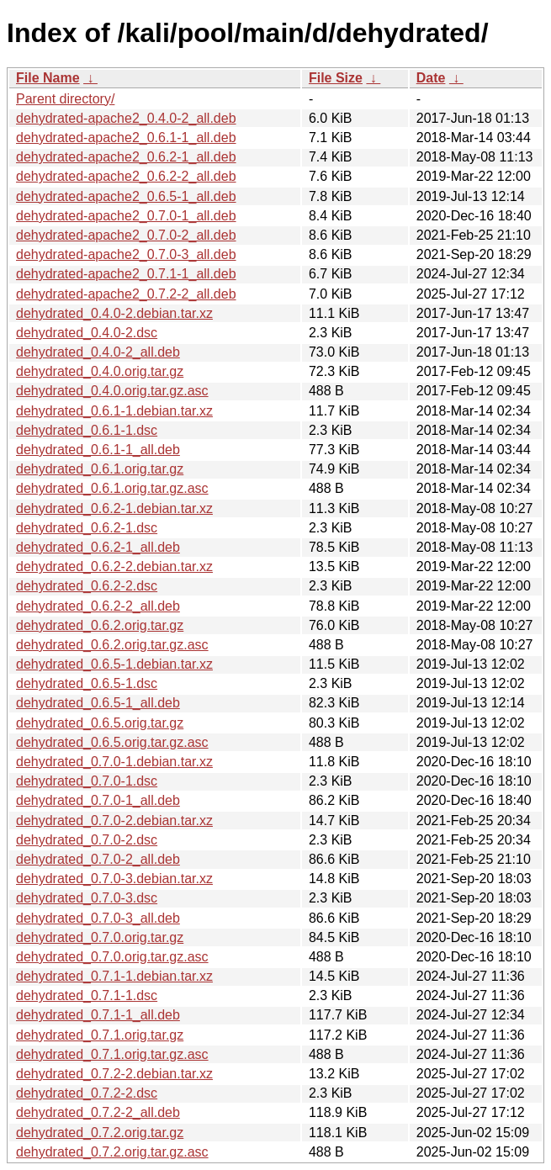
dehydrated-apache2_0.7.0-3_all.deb (126, 254)
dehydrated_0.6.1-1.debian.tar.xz (114, 411)
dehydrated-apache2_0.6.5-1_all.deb (126, 196)
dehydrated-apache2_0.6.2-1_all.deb (126, 157)
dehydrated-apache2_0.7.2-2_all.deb (126, 294)
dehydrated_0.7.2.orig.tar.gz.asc (112, 1152)
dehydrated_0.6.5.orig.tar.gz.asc (112, 742)
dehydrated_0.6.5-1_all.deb (98, 703)
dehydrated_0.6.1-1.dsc (86, 430)
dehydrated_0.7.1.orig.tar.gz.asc (112, 1054)
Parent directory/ (65, 99)
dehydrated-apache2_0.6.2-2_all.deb (126, 176)
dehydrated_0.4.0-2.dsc (86, 333)
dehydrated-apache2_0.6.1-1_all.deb (126, 137)
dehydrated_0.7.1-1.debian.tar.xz (114, 976)
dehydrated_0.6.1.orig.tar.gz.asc (112, 488)
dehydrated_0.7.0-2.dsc (86, 840)
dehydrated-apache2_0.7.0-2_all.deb (126, 235)
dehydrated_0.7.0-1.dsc (86, 781)
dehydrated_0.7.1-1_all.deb (98, 1015)
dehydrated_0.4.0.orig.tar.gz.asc (112, 391)
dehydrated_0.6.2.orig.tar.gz (99, 625)
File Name (48, 78)
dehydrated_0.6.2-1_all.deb (98, 547)
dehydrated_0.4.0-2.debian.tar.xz (114, 313)
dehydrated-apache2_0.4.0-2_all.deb (126, 118)
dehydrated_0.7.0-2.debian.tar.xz (114, 820)
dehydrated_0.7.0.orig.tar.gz (99, 937)
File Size (336, 78)
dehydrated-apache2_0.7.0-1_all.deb (126, 216)
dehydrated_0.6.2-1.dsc (86, 528)
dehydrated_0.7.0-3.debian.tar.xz (114, 878)
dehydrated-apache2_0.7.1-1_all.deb (126, 274)
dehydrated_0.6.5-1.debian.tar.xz (114, 664)
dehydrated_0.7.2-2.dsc (86, 1093)
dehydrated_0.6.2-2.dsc (86, 586)
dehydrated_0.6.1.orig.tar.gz (99, 469)
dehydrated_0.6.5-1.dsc (86, 683)
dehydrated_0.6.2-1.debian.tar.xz (114, 508)
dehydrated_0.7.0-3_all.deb (98, 918)
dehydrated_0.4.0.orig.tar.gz (99, 371)
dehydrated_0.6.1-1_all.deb (98, 449)
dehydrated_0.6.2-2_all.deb (98, 606)
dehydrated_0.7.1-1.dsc (86, 995)
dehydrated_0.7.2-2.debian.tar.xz (114, 1074)
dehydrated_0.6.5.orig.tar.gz (99, 723)
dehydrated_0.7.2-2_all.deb (98, 1112)
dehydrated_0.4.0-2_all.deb (98, 352)
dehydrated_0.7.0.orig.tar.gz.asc (112, 957)
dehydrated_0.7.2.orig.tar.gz (99, 1132)
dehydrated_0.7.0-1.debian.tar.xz (114, 761)
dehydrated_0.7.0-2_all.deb (98, 859)
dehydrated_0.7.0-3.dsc (86, 898)
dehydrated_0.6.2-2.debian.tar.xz (114, 566)
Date (431, 78)
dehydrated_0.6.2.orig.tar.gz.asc (112, 645)
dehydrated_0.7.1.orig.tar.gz (99, 1035)
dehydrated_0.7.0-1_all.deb (98, 800)
